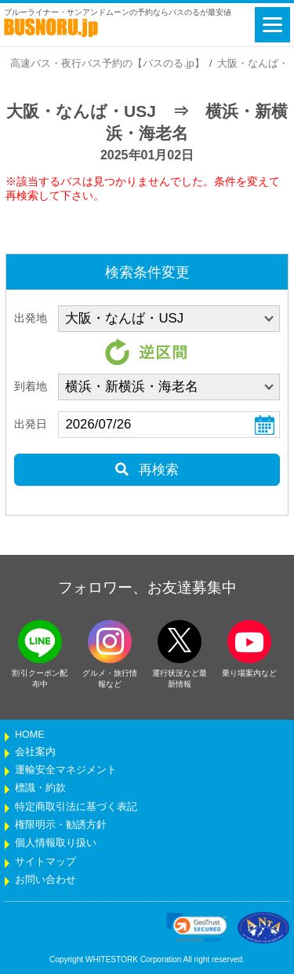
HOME (30, 734)
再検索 (147, 469)
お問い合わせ (45, 879)
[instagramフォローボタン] (110, 641)
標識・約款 (40, 787)
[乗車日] (169, 424)
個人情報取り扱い (55, 842)
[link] (196, 927)
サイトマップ (45, 861)
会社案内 (35, 751)
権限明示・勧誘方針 (61, 824)
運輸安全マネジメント (66, 769)
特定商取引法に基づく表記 (76, 806)
